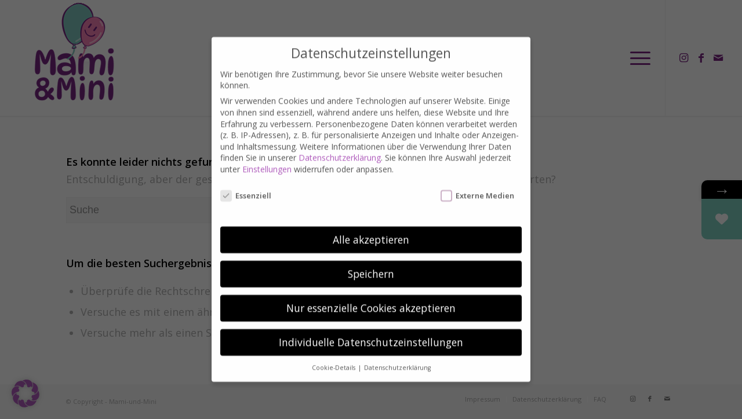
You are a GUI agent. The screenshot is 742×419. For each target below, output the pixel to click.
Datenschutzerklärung (340, 147)
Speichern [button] (371, 264)
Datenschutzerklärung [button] (397, 358)
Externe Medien (477, 185)
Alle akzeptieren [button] (371, 229)
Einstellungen (267, 159)
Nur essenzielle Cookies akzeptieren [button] (371, 298)
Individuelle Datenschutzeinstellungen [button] (371, 332)
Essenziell (245, 185)
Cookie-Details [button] (334, 358)
